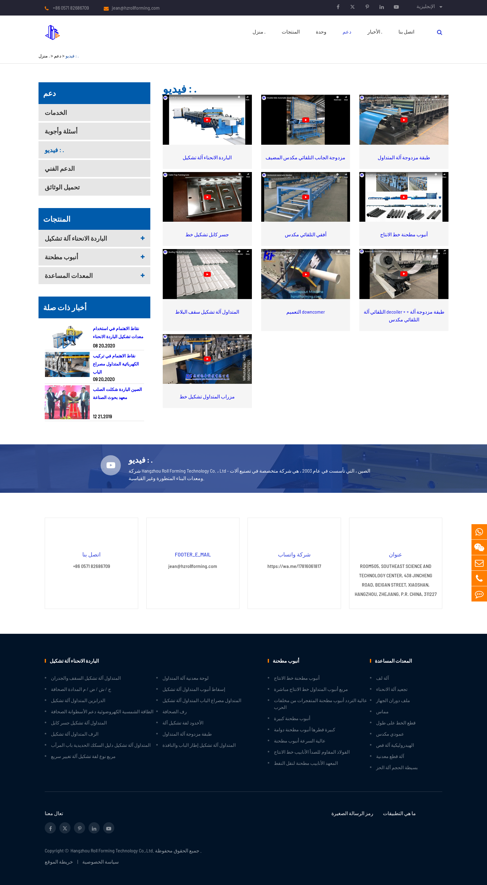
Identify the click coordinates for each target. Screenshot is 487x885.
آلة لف (382, 678)
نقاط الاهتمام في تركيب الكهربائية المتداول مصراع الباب (116, 363)
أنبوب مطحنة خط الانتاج (404, 234)
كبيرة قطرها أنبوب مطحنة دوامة (304, 729)
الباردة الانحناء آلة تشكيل (76, 238)
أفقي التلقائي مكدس (305, 234)
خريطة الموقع (59, 862)
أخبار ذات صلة (65, 307)
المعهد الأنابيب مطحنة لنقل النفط (306, 763)
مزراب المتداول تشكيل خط (207, 396)
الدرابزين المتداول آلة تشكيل (78, 700)
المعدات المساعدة (69, 275)
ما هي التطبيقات (399, 813)
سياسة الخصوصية (100, 862)
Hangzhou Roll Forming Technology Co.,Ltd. (112, 850)
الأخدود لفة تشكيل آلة (182, 722)
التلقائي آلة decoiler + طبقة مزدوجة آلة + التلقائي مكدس (404, 315)
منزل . (259, 31)
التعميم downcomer (305, 312)
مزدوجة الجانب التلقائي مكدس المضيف (305, 157)
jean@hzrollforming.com (136, 8)
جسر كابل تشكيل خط (207, 234)
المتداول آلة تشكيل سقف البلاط (207, 312)
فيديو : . (72, 55)
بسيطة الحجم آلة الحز (397, 767)
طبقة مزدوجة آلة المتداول (404, 157)
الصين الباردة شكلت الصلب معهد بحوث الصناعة (117, 393)
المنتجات (291, 31)
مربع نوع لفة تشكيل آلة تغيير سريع (83, 756)
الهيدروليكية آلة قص (395, 745)
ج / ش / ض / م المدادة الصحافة (81, 689)
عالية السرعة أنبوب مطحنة (299, 740)
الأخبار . (374, 31)
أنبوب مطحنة (61, 257)
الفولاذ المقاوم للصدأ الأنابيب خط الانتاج (312, 752)
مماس (382, 711)
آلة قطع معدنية (390, 756)
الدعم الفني (60, 168)
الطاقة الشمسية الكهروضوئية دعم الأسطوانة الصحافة (102, 711)
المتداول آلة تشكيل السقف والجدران (86, 678)
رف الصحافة (174, 711)
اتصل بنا (406, 31)
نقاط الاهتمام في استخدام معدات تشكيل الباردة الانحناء (118, 332)
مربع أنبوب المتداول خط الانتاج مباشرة (311, 689)
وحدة (321, 31)
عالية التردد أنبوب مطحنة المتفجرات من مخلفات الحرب (320, 703)
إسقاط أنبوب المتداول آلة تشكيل (193, 689)
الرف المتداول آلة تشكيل (74, 734)
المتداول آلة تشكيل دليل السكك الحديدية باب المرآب (101, 745)
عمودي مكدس (390, 734)
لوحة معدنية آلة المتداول (185, 678)
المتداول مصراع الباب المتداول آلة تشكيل (201, 700)
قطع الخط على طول (396, 722)
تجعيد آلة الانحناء (391, 689)
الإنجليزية (425, 6)
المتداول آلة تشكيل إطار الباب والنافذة (199, 745)
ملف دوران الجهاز (393, 700)
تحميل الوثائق (62, 187)
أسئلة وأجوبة (61, 131)
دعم (347, 31)
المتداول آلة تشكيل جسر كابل (79, 722)
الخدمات (56, 112)
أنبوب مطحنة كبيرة (292, 718)
